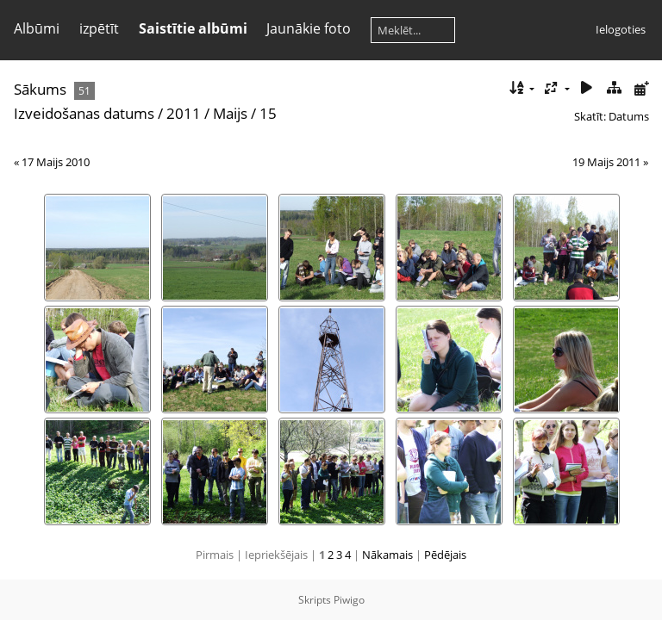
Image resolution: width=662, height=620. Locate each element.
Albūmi (36, 28)
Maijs (230, 113)
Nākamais (387, 554)
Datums (629, 116)
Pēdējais (445, 554)
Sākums (40, 89)
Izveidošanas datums (84, 113)
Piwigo (349, 599)
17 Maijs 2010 (56, 162)
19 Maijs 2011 (606, 162)
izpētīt (99, 28)
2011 (183, 113)
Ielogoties (621, 29)
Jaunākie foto (308, 28)
